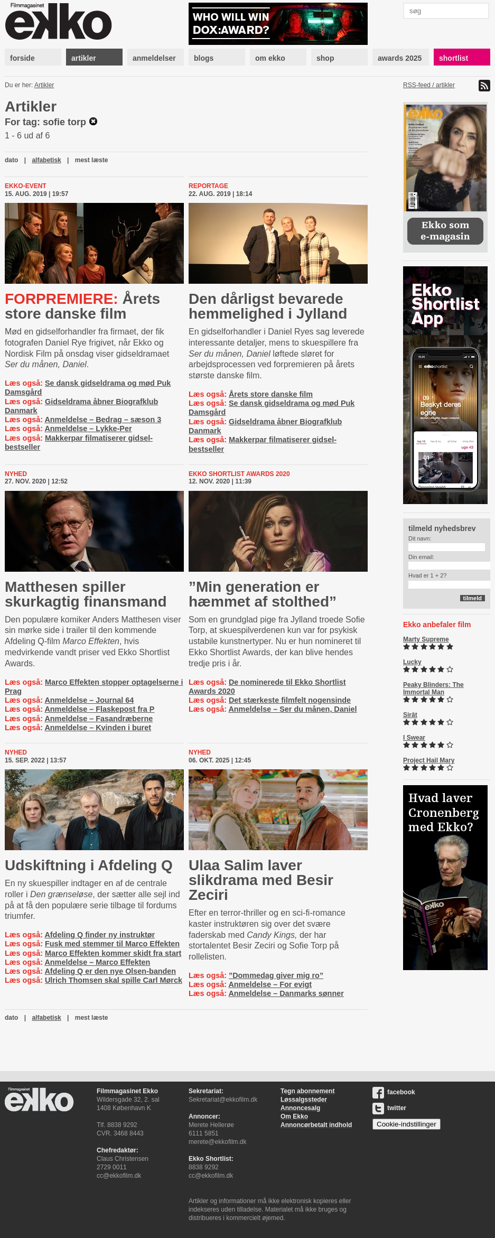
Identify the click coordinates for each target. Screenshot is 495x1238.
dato (11, 160)
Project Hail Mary (428, 760)
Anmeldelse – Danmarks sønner (285, 993)
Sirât (410, 715)
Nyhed (16, 474)
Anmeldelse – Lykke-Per (88, 428)
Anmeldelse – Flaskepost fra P (99, 709)
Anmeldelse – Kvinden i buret (97, 727)
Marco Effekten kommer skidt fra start (113, 953)
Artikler (44, 85)
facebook (393, 1092)
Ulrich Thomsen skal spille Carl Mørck (113, 980)
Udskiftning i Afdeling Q (89, 865)
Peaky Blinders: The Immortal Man (433, 688)
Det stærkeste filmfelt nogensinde (290, 700)
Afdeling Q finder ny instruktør (99, 934)
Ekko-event (25, 186)
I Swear (414, 737)
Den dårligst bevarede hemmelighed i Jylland (268, 306)
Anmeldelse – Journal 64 (89, 700)
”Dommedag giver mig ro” (276, 975)
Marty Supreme (426, 639)
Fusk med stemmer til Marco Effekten (112, 943)
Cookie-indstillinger (406, 1124)
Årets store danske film (82, 306)
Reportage (208, 186)
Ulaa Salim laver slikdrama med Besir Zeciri (261, 880)
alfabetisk (46, 160)
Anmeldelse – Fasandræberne (98, 718)
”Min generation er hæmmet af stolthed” (263, 594)
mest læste (91, 160)
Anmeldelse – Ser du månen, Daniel (292, 709)
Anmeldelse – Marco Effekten (97, 962)
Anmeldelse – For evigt (270, 984)
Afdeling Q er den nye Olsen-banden (110, 971)
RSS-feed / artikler (429, 85)
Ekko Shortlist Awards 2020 (239, 474)
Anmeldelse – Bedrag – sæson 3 (102, 419)
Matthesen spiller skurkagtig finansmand (86, 594)
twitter (389, 1108)
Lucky (412, 662)
